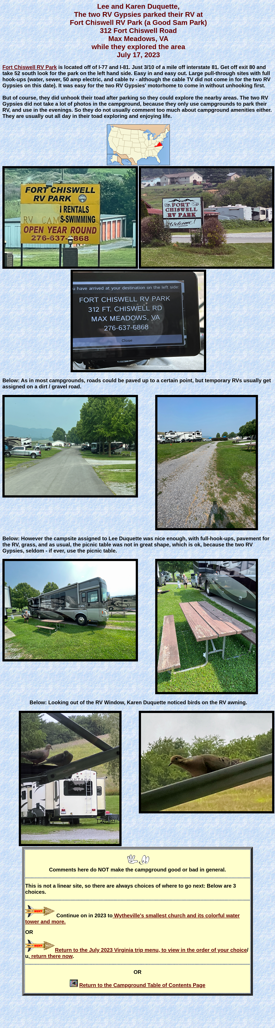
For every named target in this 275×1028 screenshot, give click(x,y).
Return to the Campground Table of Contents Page (142, 985)
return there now (51, 956)
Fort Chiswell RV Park (29, 67)
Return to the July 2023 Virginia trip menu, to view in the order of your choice (151, 950)
